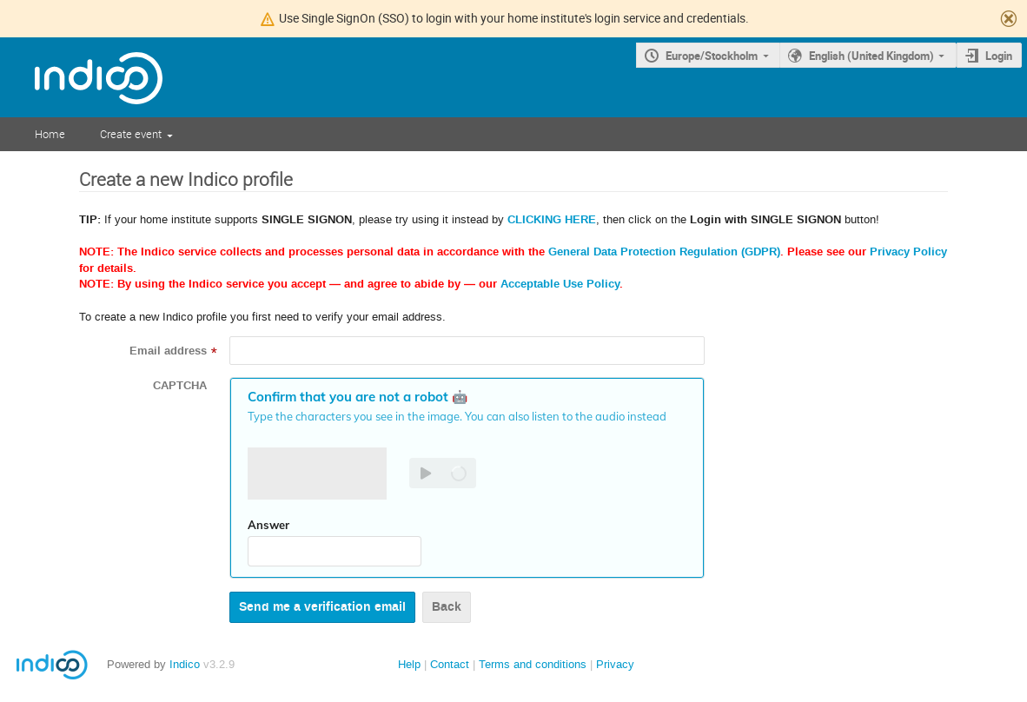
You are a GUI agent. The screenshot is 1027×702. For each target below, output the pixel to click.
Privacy (615, 664)
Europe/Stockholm (712, 55)
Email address (168, 351)
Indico (184, 664)
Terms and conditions (532, 664)
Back (446, 607)
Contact (449, 664)
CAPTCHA (180, 386)
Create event (131, 134)
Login (998, 55)
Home (50, 134)
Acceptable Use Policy (560, 284)
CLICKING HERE (551, 220)
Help (409, 664)
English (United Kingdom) (871, 55)
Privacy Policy (908, 252)
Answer (268, 525)
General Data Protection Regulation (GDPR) (664, 252)
